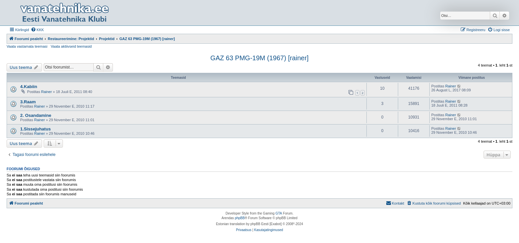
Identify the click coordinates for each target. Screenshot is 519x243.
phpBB (240, 218)
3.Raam (28, 101)
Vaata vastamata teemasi (27, 46)
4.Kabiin (28, 86)
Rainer (46, 92)
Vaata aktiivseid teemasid (71, 46)
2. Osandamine (35, 115)
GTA (278, 213)
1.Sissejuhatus (35, 128)
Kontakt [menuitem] (395, 203)
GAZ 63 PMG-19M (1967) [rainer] (260, 58)
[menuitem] (37, 30)
